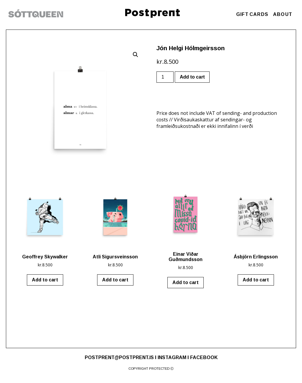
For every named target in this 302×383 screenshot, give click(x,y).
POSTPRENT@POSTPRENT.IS (119, 357)
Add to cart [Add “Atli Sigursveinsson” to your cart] (115, 279)
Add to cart (192, 76)
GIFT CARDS (252, 14)
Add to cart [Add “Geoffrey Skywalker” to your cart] (45, 279)
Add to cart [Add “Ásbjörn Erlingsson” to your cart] (256, 279)
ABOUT (282, 14)
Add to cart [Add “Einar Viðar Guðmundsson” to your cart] (185, 282)
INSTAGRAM (172, 357)
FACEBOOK (204, 357)
